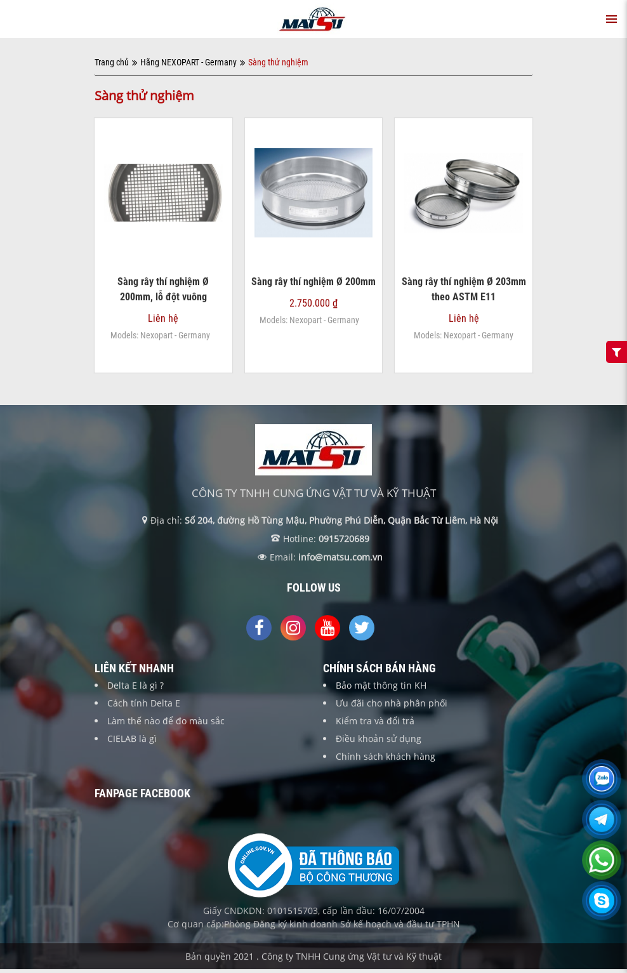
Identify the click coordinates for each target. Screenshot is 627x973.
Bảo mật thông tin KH (381, 686)
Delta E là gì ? (135, 686)
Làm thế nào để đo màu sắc (166, 721)
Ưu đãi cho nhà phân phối (391, 704)
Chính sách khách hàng (385, 757)
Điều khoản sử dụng (378, 739)
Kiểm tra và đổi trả (375, 721)
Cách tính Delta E (143, 704)
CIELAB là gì (132, 739)
